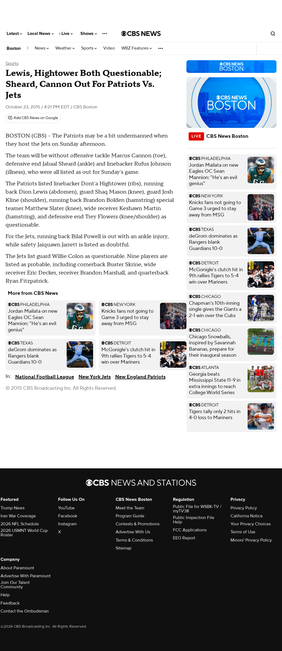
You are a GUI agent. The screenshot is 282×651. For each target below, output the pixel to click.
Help (5, 595)
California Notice (247, 516)
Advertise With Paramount (26, 576)
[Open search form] (272, 33)
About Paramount (17, 568)
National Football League (44, 377)
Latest (14, 33)
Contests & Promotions (137, 524)
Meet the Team (130, 508)
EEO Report (184, 538)
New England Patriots (140, 377)
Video (109, 48)
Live (67, 33)
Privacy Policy (244, 508)
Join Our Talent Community (15, 584)
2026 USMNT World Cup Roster (24, 532)
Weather (65, 48)
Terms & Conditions (134, 540)
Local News (41, 33)
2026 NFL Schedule (20, 524)
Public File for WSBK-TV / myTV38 (197, 508)
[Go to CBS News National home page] (141, 33)
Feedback (10, 603)
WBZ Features (136, 48)
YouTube (66, 508)
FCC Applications (190, 530)
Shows (88, 33)
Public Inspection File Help (193, 519)
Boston (14, 48)
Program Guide (130, 516)
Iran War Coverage (18, 516)
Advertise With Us (133, 532)
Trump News (13, 508)
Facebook (67, 516)
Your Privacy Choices (251, 524)
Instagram (67, 524)
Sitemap (123, 548)
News (42, 48)
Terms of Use (243, 532)
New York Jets (94, 377)
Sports (89, 48)
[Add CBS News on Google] (33, 118)
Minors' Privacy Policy (251, 540)
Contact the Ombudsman (25, 611)
